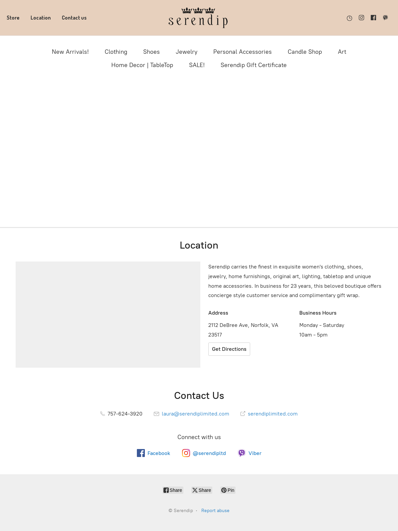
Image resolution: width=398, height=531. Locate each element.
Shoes (151, 51)
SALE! (197, 65)
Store (13, 17)
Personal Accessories (242, 51)
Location (41, 17)
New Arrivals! (70, 51)
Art (342, 51)
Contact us (74, 17)
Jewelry (186, 51)
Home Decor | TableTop (142, 65)
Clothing (116, 51)
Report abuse (215, 510)
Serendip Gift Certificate (254, 65)
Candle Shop (305, 51)
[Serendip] (199, 17)
